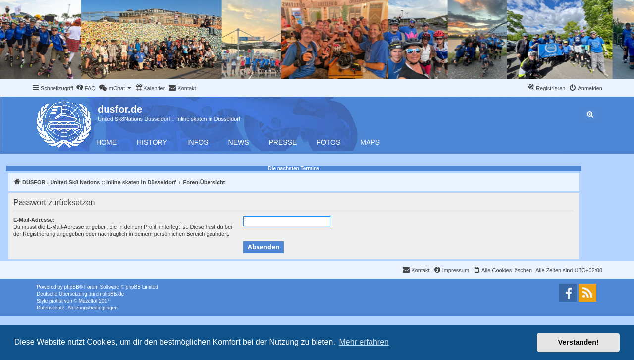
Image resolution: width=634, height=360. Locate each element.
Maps (370, 142)
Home (106, 142)
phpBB (71, 287)
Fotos (328, 142)
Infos (198, 142)
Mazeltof (88, 301)
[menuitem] (86, 88)
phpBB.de (113, 294)
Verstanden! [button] (578, 342)
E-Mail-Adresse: (33, 220)
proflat (56, 301)
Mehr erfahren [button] (364, 342)
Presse (283, 142)
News (238, 142)
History (152, 142)
